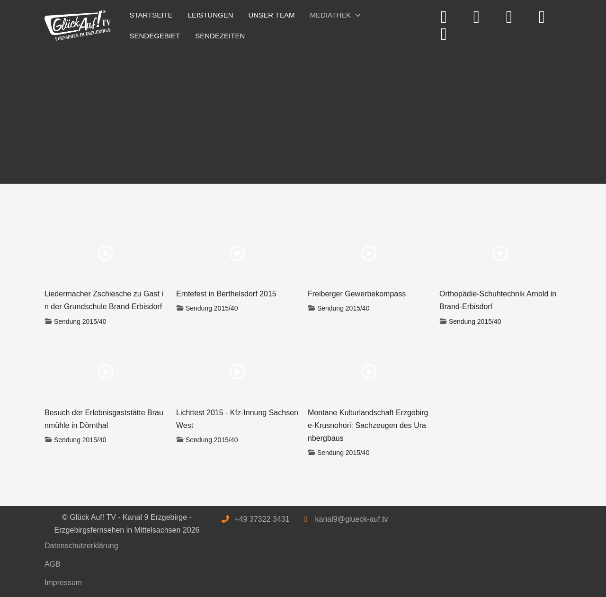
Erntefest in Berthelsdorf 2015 (226, 294)
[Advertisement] (303, 112)
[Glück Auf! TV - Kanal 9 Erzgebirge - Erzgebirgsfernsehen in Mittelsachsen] (78, 25)
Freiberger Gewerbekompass (357, 294)
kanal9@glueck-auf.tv (351, 519)
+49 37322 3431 (261, 519)
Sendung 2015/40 (80, 321)
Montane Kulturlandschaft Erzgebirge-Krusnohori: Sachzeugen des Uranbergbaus (368, 425)
